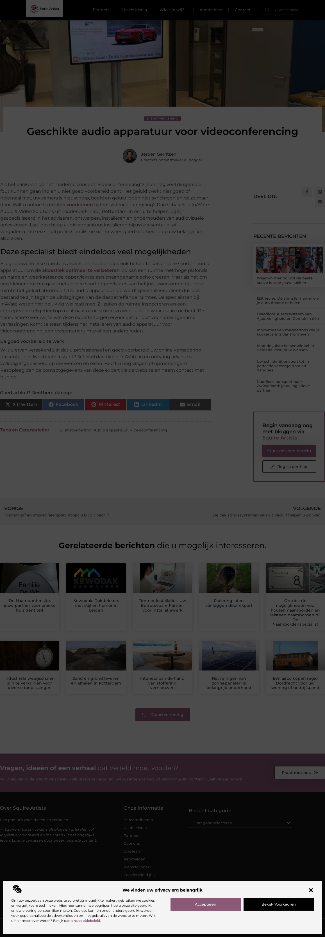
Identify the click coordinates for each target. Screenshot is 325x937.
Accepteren (205, 904)
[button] (311, 890)
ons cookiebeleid (85, 920)
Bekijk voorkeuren (279, 904)
